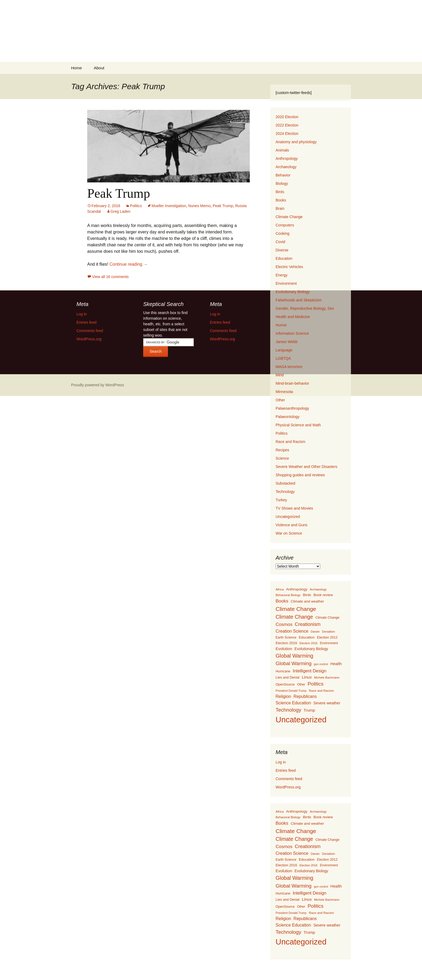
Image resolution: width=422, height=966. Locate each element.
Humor (281, 325)
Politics (136, 206)
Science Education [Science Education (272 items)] (293, 703)
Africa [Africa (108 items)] (280, 589)
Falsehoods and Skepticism (299, 300)
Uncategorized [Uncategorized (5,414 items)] (301, 719)
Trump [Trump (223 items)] (309, 710)
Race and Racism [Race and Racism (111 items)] (321, 691)
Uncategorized (288, 516)
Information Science (292, 333)
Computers (285, 225)
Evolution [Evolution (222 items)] (284, 648)
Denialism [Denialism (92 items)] (328, 631)
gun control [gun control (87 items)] (321, 664)
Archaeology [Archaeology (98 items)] (318, 589)
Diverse (282, 250)
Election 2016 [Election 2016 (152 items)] (286, 643)
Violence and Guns (291, 525)
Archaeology (286, 167)
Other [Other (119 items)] (301, 684)
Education (284, 258)
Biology (282, 183)
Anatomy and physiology (296, 142)
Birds (280, 192)
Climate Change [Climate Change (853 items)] (296, 609)
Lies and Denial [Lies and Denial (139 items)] (288, 677)
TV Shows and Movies (294, 508)
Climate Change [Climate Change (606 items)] (294, 617)
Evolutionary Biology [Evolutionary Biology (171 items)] (311, 649)
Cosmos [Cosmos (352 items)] (284, 624)
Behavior (283, 175)
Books (281, 200)
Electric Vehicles (289, 267)
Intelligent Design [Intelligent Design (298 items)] (309, 670)
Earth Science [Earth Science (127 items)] (286, 637)
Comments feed (289, 779)
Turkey (281, 500)
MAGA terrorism (289, 367)
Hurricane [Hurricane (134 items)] (283, 671)
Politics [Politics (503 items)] (315, 684)
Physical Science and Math (298, 425)
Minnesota (284, 392)
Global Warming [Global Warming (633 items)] (294, 656)
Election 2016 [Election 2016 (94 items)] (309, 643)
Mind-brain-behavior (292, 383)
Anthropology (287, 158)
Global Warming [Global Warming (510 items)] (293, 663)
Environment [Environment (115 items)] (329, 643)
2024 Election (287, 133)
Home (76, 68)
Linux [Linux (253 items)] (307, 677)
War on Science (289, 533)
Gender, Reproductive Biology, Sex (305, 308)
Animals (282, 150)
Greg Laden (121, 211)
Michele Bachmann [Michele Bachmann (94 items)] (326, 677)
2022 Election (287, 125)
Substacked (285, 483)
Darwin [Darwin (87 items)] (315, 631)
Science (282, 458)
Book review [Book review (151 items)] (323, 595)
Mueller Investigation (169, 206)
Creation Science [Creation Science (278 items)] (292, 631)
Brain (280, 208)
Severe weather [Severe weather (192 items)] (326, 703)
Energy (281, 275)
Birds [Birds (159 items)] (307, 595)
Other (280, 400)
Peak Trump (118, 193)
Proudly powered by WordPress (97, 385)
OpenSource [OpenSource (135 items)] (285, 684)
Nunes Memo (199, 206)
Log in (281, 762)
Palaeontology (288, 416)
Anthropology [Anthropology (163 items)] (296, 589)
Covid (280, 242)
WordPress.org (288, 787)
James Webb (286, 342)
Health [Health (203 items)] (336, 664)
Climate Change (289, 217)
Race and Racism (290, 441)
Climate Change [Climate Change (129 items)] (327, 617)
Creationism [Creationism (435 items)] (308, 624)
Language (284, 350)
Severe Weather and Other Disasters (306, 466)
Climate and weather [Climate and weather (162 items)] (307, 601)
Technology (285, 491)
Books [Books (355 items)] (282, 601)
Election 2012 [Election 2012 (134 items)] (327, 637)
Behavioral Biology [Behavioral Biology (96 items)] (288, 595)
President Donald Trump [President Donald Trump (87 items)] (291, 690)
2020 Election (287, 117)
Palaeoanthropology (292, 408)
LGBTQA (283, 358)
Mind (280, 375)
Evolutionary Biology (293, 292)
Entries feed (286, 770)
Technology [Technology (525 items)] (288, 710)
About (99, 68)
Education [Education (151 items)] (307, 637)
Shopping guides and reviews (300, 475)
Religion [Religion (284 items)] (283, 696)
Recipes (282, 450)
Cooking (282, 233)
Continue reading (129, 264)
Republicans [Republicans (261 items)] (305, 696)
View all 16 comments (110, 277)
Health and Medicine (293, 317)
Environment (286, 283)
